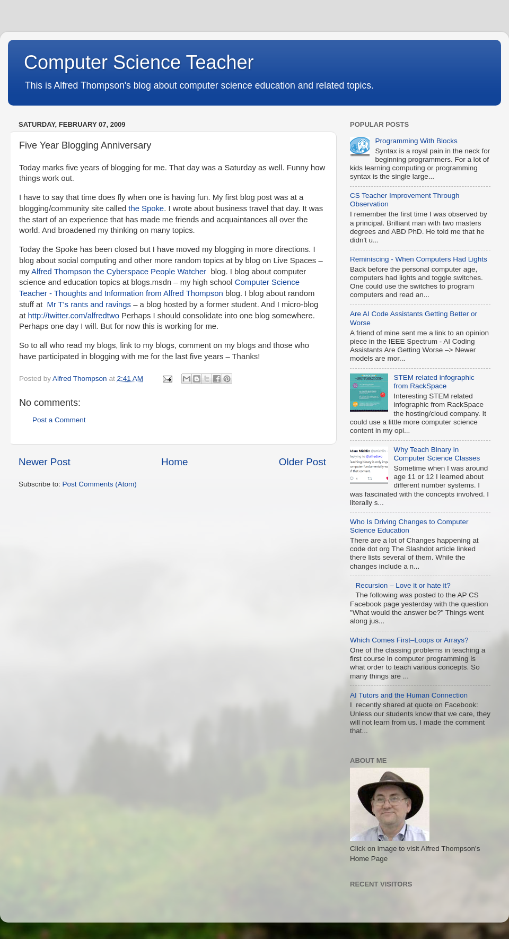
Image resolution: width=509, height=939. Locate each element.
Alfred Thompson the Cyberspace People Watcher (118, 271)
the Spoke (146, 208)
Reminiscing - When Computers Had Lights (418, 259)
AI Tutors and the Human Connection (409, 695)
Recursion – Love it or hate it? (402, 585)
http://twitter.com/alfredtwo (73, 315)
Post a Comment (59, 420)
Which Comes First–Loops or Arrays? (409, 640)
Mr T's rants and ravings (89, 304)
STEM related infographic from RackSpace (433, 381)
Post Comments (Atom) (100, 484)
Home (174, 461)
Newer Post (45, 461)
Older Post (302, 461)
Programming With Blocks (416, 141)
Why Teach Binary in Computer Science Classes (436, 454)
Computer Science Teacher (139, 62)
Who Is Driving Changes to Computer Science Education (409, 526)
